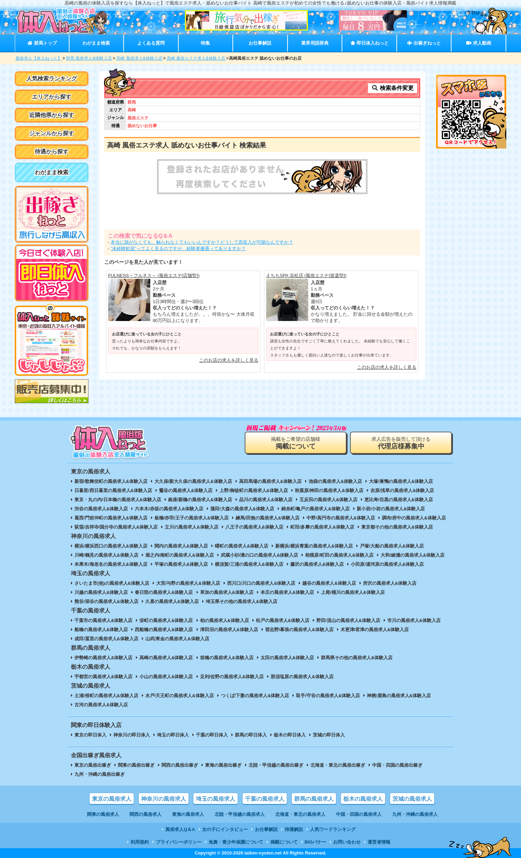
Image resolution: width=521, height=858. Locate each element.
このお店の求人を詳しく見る (228, 360)
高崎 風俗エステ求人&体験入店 (196, 58)
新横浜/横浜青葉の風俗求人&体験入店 (314, 546)
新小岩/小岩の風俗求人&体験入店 (391, 508)
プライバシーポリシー (179, 842)
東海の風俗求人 (188, 814)
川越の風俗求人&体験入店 (101, 592)
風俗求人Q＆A (180, 829)
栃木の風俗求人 (363, 799)
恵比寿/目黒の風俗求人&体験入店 (398, 499)
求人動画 (478, 43)
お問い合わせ (347, 842)
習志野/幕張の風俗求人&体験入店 (299, 629)
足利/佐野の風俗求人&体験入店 (232, 676)
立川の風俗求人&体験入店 (191, 527)
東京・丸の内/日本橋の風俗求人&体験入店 (117, 499)
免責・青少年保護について (236, 842)
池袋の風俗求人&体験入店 (335, 481)
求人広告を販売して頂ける (401, 443)
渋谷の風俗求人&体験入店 (101, 508)
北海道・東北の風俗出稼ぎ (337, 765)
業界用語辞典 (315, 43)
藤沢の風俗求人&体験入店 (317, 564)
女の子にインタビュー (225, 829)
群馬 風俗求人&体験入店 (89, 58)
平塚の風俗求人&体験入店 (181, 564)
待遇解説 (294, 829)
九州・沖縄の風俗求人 (415, 814)
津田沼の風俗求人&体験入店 (229, 629)
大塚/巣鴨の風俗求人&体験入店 (401, 481)
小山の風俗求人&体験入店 (166, 676)
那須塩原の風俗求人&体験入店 (302, 676)
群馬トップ (42, 43)
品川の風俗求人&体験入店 (265, 499)
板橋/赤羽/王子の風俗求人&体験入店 (191, 517)
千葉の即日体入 (212, 735)
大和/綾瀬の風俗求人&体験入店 (412, 555)
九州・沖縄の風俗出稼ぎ (99, 774)
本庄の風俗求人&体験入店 (287, 592)
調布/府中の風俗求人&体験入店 (414, 517)
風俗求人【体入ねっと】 (38, 58)
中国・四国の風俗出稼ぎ (397, 765)
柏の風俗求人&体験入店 (224, 620)
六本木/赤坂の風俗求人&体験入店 (169, 508)
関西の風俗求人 (145, 814)
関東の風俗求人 (103, 814)
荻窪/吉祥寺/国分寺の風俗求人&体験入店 (116, 527)
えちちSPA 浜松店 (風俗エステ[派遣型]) (306, 275)
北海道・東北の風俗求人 (300, 814)
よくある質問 (151, 43)
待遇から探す (51, 152)
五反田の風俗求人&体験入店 (328, 499)
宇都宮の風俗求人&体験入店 (103, 676)
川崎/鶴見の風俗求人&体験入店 (106, 555)
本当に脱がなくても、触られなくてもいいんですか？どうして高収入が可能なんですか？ (202, 242)
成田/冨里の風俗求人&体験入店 (106, 638)
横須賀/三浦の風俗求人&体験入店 (249, 564)
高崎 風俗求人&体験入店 (139, 58)
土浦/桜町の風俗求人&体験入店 (106, 695)
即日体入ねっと (369, 43)
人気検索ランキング (51, 78)
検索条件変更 (392, 88)
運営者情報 (379, 842)
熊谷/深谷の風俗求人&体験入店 (106, 601)
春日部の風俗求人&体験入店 (164, 592)
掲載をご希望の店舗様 (296, 443)
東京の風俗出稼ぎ (92, 765)
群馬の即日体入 (251, 735)
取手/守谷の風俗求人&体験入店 (328, 695)
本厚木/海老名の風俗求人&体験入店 (110, 564)
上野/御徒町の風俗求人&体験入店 (253, 490)
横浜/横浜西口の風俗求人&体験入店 (110, 546)
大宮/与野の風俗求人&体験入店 (188, 583)
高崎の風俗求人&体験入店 (166, 657)
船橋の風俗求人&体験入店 (101, 629)
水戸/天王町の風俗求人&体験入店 (179, 695)
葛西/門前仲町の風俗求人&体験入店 (110, 517)
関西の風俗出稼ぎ (179, 765)
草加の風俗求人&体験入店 (226, 592)
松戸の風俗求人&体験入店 (282, 620)
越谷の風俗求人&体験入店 (329, 583)
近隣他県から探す (51, 115)
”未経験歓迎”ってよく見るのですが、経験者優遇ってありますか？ (178, 248)
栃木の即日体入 (290, 735)
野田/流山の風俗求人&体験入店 (348, 620)
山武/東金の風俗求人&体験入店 (177, 638)
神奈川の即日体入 (131, 735)
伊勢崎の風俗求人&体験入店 (103, 657)
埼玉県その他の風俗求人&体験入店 (241, 601)
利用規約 (140, 842)
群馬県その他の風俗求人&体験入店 (357, 657)
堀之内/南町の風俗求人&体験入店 (179, 555)
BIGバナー (316, 842)
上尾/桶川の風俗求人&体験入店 (353, 592)
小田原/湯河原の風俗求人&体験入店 (387, 564)
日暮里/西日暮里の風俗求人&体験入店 (113, 490)
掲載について (284, 842)
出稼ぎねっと (424, 43)
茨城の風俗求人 (412, 799)
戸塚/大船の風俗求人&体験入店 (392, 546)
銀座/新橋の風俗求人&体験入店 (200, 499)
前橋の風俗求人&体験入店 (226, 657)
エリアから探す (51, 97)
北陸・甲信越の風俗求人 (240, 814)
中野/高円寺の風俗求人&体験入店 (340, 517)
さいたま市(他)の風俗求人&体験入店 (111, 583)
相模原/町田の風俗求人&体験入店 (339, 555)
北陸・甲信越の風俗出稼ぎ (276, 765)
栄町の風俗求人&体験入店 (166, 620)
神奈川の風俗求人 (163, 799)
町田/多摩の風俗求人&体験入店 (322, 527)
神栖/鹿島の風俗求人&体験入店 (399, 695)
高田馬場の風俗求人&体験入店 (270, 481)
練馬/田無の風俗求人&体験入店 (267, 517)
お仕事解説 (260, 43)
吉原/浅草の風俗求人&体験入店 (402, 490)
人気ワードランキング (333, 829)
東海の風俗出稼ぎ (223, 765)
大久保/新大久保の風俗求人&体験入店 (193, 481)
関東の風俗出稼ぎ (136, 765)
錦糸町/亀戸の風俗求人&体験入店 (315, 508)
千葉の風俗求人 (264, 799)
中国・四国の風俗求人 (359, 814)
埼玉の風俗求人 (215, 799)
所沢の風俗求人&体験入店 (389, 583)
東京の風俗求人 (111, 799)
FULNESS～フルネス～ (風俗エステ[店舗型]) (153, 275)
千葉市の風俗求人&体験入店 (103, 620)
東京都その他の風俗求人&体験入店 (397, 527)
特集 (205, 43)
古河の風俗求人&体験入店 (101, 704)
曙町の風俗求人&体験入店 (241, 546)
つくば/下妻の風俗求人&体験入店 (255, 695)
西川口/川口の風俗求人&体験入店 (261, 583)
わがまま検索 (96, 43)
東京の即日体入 (90, 735)
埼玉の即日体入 (173, 735)
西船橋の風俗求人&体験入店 (164, 629)
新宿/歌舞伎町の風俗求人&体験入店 (110, 481)
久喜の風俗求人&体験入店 (172, 601)
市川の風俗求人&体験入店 (414, 620)
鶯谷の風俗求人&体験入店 (185, 490)
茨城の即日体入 (329, 735)
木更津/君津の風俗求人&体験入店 (375, 629)
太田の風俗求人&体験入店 (287, 657)
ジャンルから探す (51, 133)
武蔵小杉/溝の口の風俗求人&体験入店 (259, 555)
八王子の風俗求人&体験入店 (254, 527)
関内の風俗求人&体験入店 (181, 546)
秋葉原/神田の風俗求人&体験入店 (329, 490)
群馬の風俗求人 (314, 799)
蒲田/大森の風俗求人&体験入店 (242, 508)
